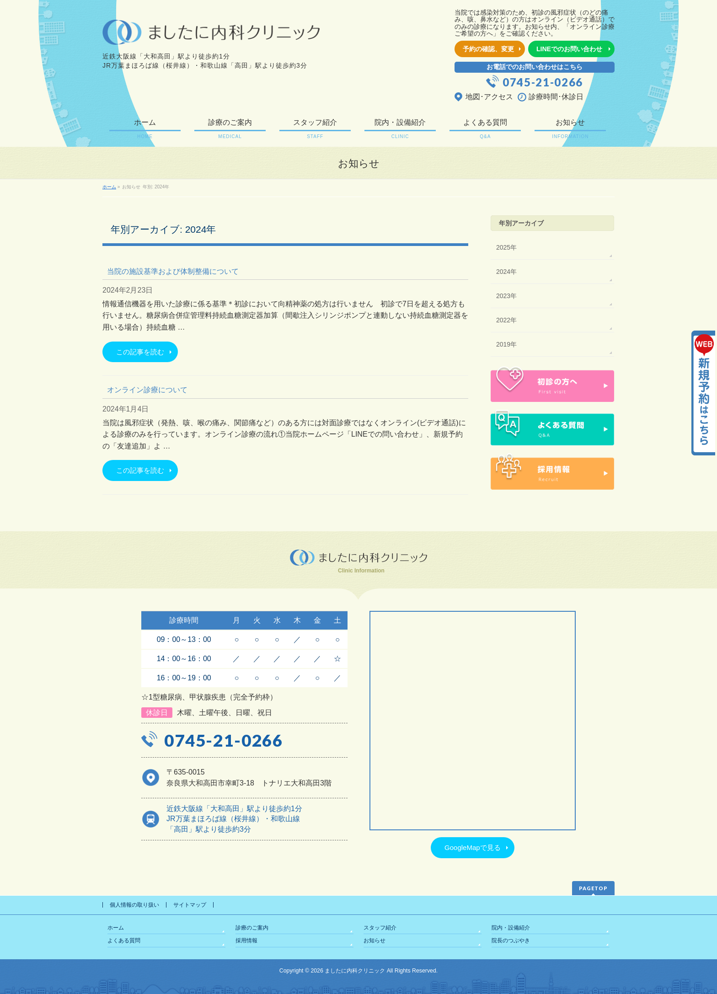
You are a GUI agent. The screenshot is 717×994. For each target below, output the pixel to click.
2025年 (506, 247)
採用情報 (246, 940)
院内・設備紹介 (511, 928)
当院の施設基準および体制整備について (173, 271)
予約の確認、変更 (488, 49)
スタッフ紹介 (380, 928)
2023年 (506, 295)
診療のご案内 (251, 928)
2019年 (506, 344)
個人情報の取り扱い (134, 905)
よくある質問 (123, 940)
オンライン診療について (147, 390)
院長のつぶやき (511, 940)
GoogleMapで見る (472, 847)
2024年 (506, 271)
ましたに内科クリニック (355, 970)
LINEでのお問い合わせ (569, 49)
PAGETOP (593, 888)
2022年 (506, 320)
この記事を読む (140, 352)
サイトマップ (189, 905)
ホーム (115, 928)
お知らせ (374, 940)
